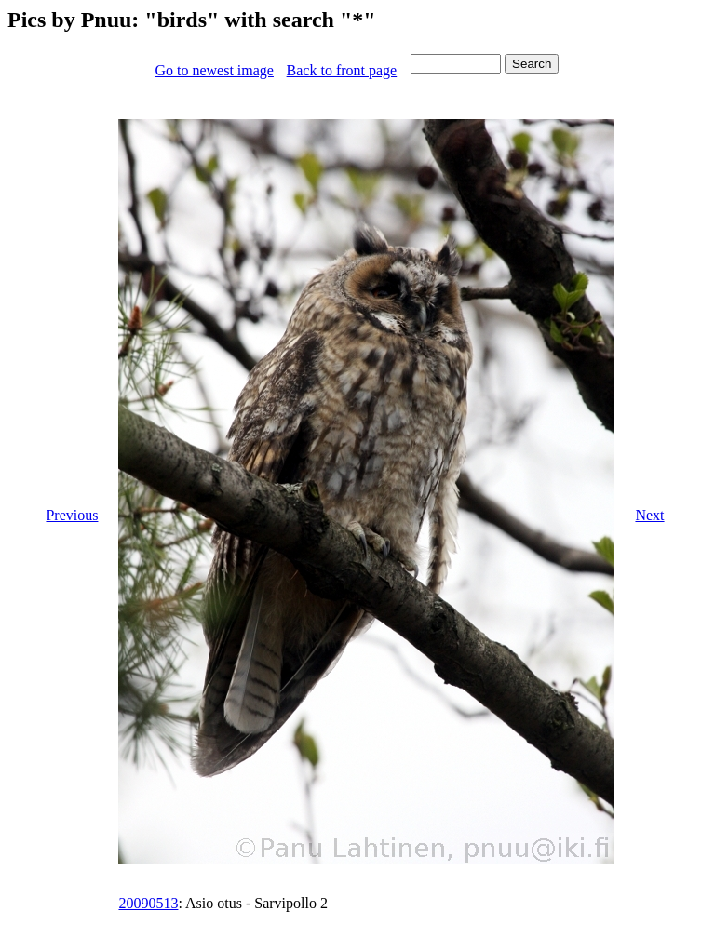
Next (649, 515)
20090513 (148, 903)
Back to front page (342, 70)
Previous (72, 515)
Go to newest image (214, 70)
